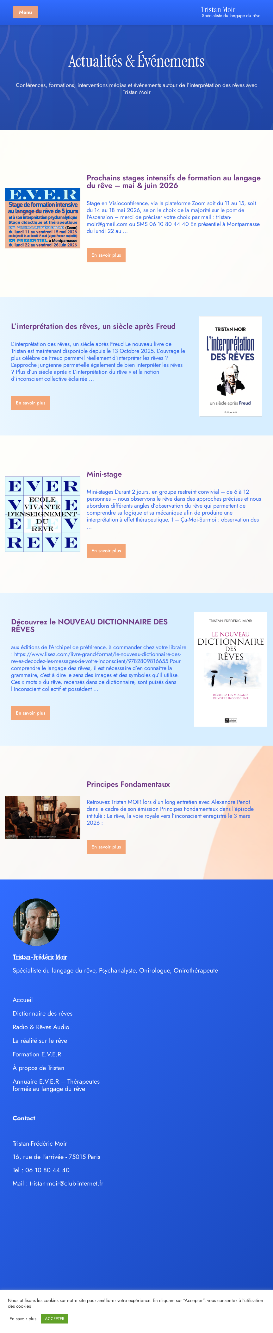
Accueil (23, 999)
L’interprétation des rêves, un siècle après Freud (93, 326)
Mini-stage (104, 473)
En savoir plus (22, 1319)
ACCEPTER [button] (54, 1319)
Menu (25, 12)
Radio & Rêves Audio (41, 1027)
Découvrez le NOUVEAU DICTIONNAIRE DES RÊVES (89, 625)
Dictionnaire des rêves (42, 1013)
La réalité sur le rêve (40, 1040)
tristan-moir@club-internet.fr (66, 1183)
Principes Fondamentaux (128, 784)
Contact (24, 1118)
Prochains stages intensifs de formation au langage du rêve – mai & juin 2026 (174, 181)
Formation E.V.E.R (37, 1054)
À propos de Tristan (39, 1068)
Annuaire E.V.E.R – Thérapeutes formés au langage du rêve (56, 1085)
